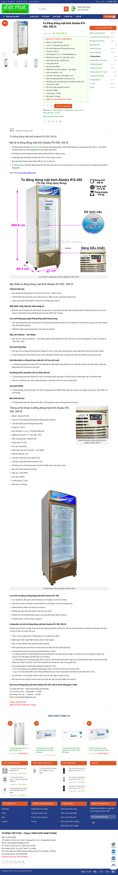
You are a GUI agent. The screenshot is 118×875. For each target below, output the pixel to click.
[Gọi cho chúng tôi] (113, 1)
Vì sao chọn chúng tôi (39, 817)
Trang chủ (34, 16)
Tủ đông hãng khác (96, 64)
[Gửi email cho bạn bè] (53, 122)
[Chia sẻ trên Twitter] (49, 122)
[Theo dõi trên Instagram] (7, 862)
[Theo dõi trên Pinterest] (19, 862)
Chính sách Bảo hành (69, 813)
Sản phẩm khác (95, 45)
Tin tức (34, 821)
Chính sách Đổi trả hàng (70, 821)
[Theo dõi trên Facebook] (107, 1)
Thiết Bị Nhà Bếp (95, 52)
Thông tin (68, 16)
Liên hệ (78, 16)
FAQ (97, 1)
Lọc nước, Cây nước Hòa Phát (100, 37)
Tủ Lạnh (92, 84)
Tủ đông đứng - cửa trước (72, 110)
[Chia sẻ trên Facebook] (45, 122)
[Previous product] (114, 20)
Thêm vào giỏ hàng (63, 106)
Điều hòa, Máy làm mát (97, 33)
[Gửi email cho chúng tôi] (111, 1)
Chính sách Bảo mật (68, 817)
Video (103, 1)
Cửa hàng (45, 16)
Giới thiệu (57, 16)
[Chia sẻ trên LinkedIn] (60, 122)
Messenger (113, 859)
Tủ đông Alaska (18, 165)
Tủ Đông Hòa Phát (96, 68)
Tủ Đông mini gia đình (97, 76)
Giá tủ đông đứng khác (27, 173)
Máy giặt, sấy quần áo (97, 41)
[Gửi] (66, 9)
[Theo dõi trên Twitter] (109, 1)
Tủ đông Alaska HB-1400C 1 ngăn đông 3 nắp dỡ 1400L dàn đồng (71, 750)
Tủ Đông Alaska (57, 20)
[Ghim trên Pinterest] (56, 122)
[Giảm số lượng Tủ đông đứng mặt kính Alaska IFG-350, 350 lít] (44, 106)
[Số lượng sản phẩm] (48, 106)
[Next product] (111, 20)
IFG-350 (60, 117)
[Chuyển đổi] (115, 33)
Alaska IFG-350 (52, 117)
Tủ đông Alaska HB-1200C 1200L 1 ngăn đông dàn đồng (98, 749)
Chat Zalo (113, 852)
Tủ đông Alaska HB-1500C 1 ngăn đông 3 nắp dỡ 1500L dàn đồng (45, 750)
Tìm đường (113, 845)
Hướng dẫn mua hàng (39, 809)
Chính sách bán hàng (69, 809)
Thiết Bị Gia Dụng (95, 49)
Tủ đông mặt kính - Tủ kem (98, 72)
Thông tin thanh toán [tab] (24, 131)
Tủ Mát (92, 87)
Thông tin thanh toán (39, 813)
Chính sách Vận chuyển (70, 826)
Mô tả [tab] (12, 131)
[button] (109, 16)
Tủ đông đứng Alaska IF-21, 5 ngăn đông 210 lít (19, 749)
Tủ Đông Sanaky (95, 80)
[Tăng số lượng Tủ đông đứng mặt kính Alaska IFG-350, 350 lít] (51, 106)
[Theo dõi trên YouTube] (115, 1)
